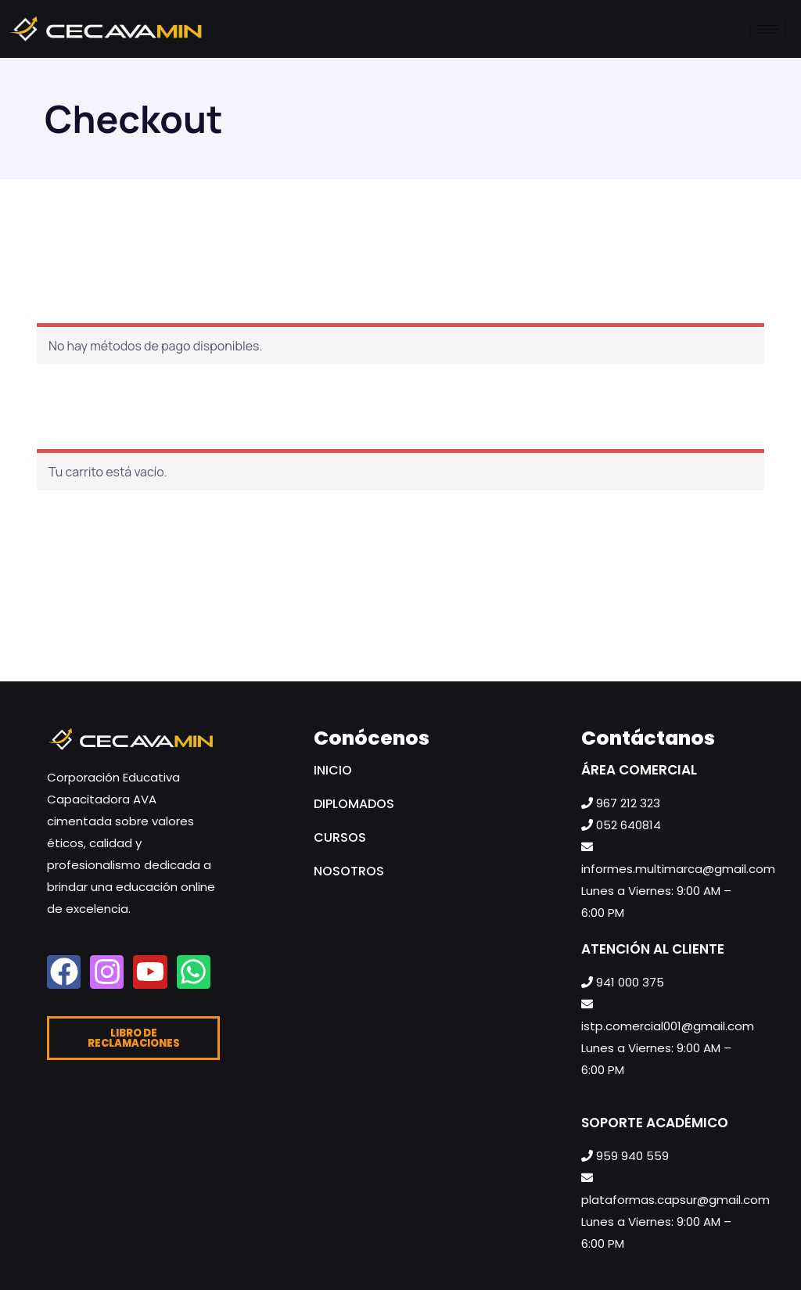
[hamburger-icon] (767, 29)
